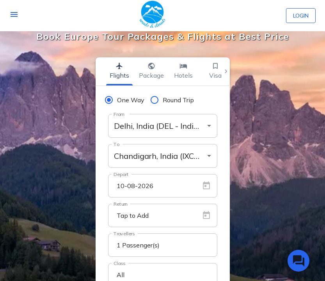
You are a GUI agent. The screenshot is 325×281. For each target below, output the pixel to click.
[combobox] (162, 126)
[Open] (209, 125)
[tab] (119, 71)
